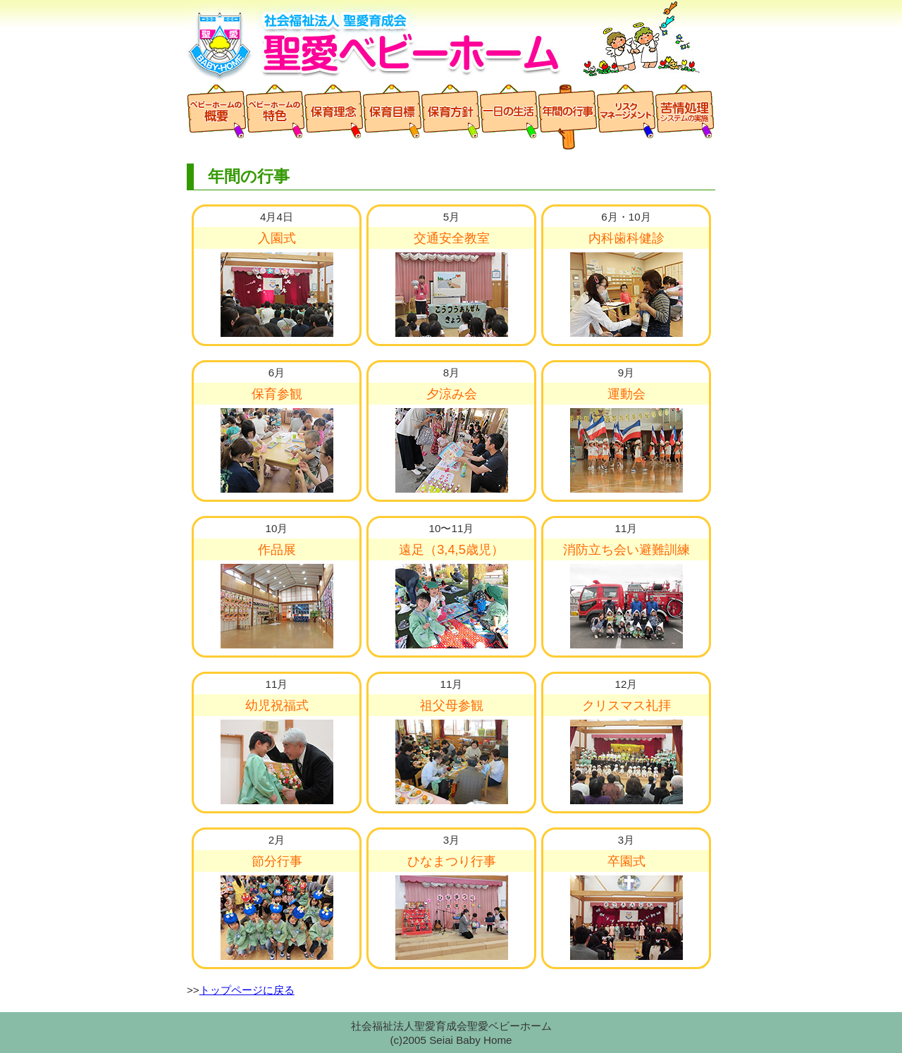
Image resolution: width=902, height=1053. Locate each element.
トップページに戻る (247, 990)
